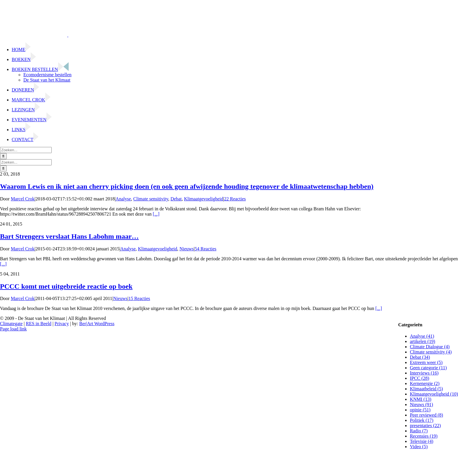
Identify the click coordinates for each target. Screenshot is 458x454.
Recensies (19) (424, 436)
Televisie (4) (421, 441)
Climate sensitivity (150, 198)
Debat (176, 198)
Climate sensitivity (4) (431, 351)
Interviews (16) (424, 372)
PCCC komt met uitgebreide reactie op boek (66, 286)
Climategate (11, 323)
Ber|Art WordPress (96, 323)
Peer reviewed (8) (426, 415)
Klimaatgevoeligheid (203, 198)
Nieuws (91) (421, 404)
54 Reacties (205, 248)
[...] (156, 214)
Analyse (123, 198)
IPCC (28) (419, 378)
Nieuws (186, 248)
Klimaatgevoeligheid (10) (434, 393)
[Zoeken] (3, 156)
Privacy (62, 323)
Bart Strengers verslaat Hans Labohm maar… (69, 236)
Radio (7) (419, 430)
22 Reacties (235, 198)
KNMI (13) (420, 399)
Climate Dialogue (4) (430, 346)
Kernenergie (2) (424, 383)
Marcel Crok (22, 198)
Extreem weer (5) (426, 362)
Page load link (13, 328)
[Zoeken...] (26, 150)
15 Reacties (139, 298)
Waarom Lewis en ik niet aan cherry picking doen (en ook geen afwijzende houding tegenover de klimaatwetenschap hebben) (186, 186)
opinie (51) (420, 409)
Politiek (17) (421, 420)
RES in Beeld (38, 323)
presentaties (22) (425, 425)
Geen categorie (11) (428, 367)
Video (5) (419, 446)
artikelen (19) (422, 341)
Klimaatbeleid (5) (426, 388)
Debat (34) (420, 357)
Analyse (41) (422, 336)
